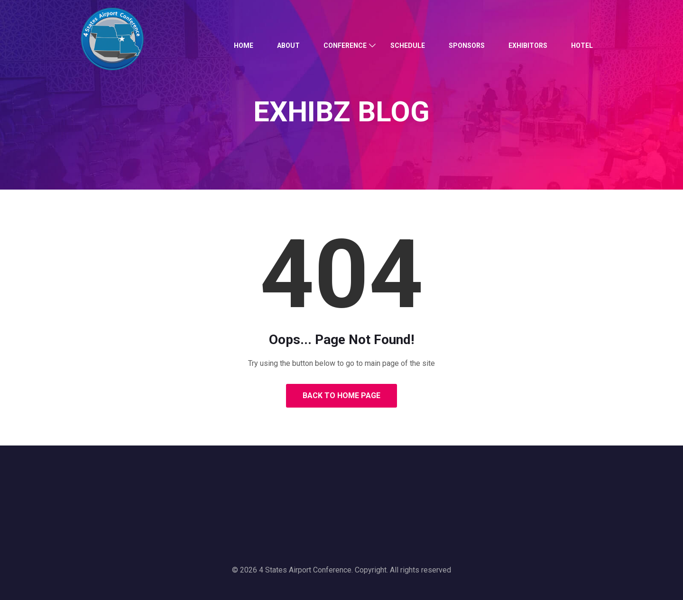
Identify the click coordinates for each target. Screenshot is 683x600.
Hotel (582, 45)
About (288, 45)
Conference (345, 45)
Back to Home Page (341, 395)
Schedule (407, 45)
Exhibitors (527, 45)
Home (243, 45)
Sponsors (467, 45)
